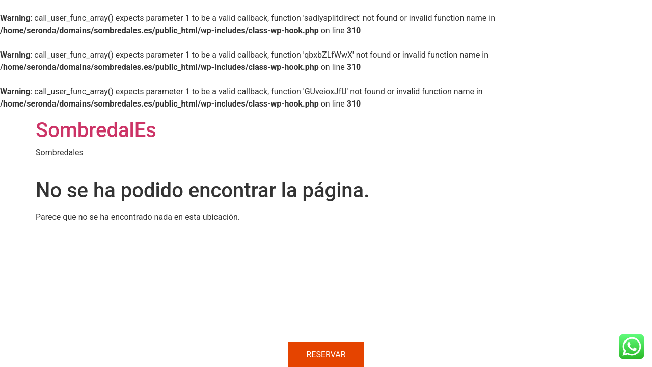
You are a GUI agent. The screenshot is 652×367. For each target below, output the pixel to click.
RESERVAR (325, 354)
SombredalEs (96, 130)
